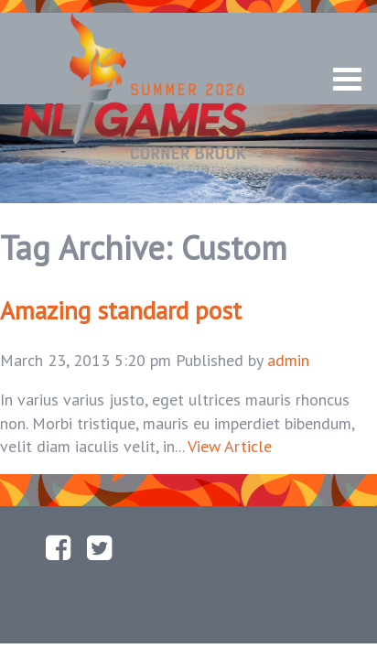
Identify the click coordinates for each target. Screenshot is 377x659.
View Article (230, 446)
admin (288, 360)
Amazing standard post (121, 310)
